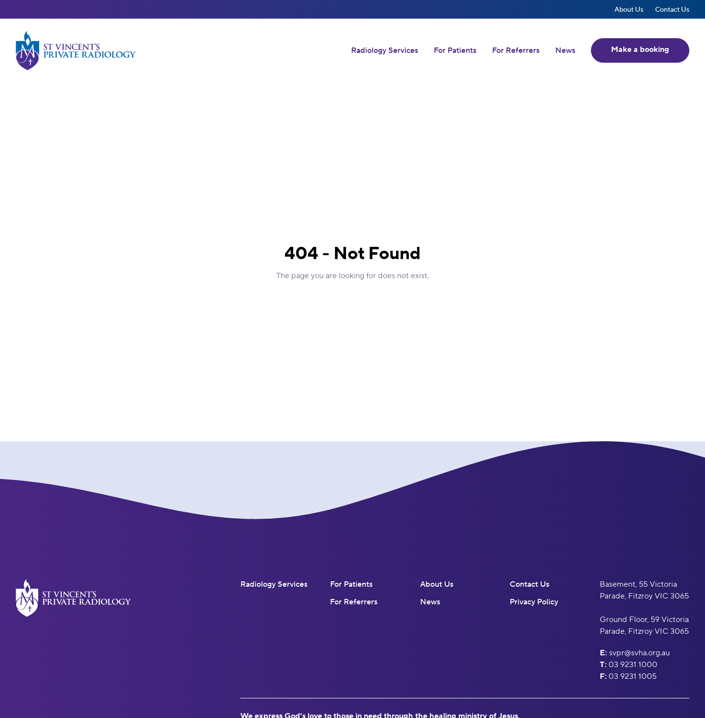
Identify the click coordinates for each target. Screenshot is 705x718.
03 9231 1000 (633, 664)
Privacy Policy (534, 601)
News (565, 50)
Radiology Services (384, 50)
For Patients (455, 50)
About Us (628, 9)
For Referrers (516, 50)
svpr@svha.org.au (639, 652)
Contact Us (672, 9)
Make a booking (640, 49)
